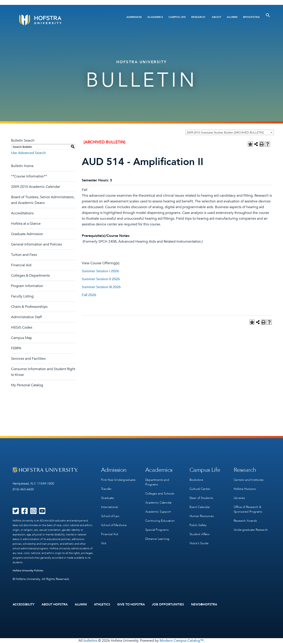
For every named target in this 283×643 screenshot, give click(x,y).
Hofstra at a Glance (26, 223)
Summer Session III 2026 (101, 287)
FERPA (16, 348)
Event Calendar (199, 507)
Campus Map (21, 337)
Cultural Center (199, 489)
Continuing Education (160, 521)
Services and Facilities (28, 358)
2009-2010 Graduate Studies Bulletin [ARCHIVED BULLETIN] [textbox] (225, 133)
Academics (155, 17)
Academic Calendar (158, 502)
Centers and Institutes (249, 480)
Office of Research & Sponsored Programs (248, 509)
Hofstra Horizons (245, 489)
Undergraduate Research (251, 530)
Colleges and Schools (159, 493)
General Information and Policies (36, 244)
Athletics (102, 604)
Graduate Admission (27, 234)
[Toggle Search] (268, 15)
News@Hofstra (204, 604)
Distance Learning (157, 539)
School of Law (110, 516)
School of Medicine (114, 525)
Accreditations (22, 213)
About (216, 17)
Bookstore (196, 480)
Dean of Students (201, 498)
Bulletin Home (22, 166)
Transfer (106, 489)
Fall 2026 (89, 295)
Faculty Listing (22, 296)
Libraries (239, 498)
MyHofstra (251, 17)
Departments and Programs (157, 482)
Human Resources (201, 516)
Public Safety (198, 525)
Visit (103, 543)
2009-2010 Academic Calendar (35, 186)
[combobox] (229, 132)
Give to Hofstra (131, 604)
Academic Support (158, 512)
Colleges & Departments (30, 275)
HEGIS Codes (21, 327)
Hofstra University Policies (28, 570)
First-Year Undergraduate (118, 480)
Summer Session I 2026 (100, 271)
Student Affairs (199, 534)
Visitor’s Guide (198, 543)
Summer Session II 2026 (101, 279)
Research (198, 17)
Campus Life (177, 17)
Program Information (27, 285)
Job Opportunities (168, 604)
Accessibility (24, 604)
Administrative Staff (26, 317)
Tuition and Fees (24, 254)
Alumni (232, 17)
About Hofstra (55, 604)
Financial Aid (21, 265)
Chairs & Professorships (29, 306)
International (109, 507)
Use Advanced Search (28, 152)
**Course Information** (29, 176)
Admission (134, 17)
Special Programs (157, 530)
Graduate (107, 498)
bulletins (90, 640)
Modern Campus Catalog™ (182, 640)
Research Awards (245, 521)
